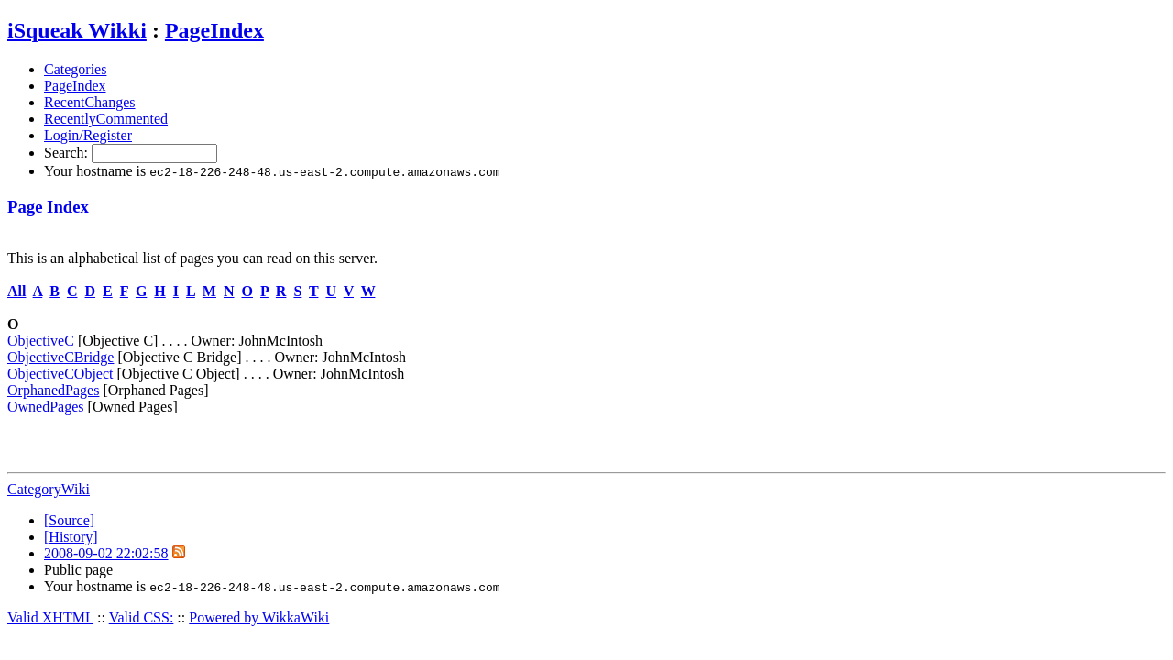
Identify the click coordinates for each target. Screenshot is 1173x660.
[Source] (69, 520)
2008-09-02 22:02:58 (106, 553)
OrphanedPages (53, 390)
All (16, 291)
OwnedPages (45, 406)
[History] (71, 536)
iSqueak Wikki (77, 30)
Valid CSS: (141, 617)
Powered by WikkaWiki (259, 617)
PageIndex (214, 30)
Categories (75, 69)
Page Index (48, 206)
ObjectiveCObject (60, 373)
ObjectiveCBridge (60, 357)
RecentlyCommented (106, 118)
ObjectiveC (40, 340)
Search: (68, 152)
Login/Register (88, 135)
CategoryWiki (48, 489)
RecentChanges (90, 102)
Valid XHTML (50, 617)
